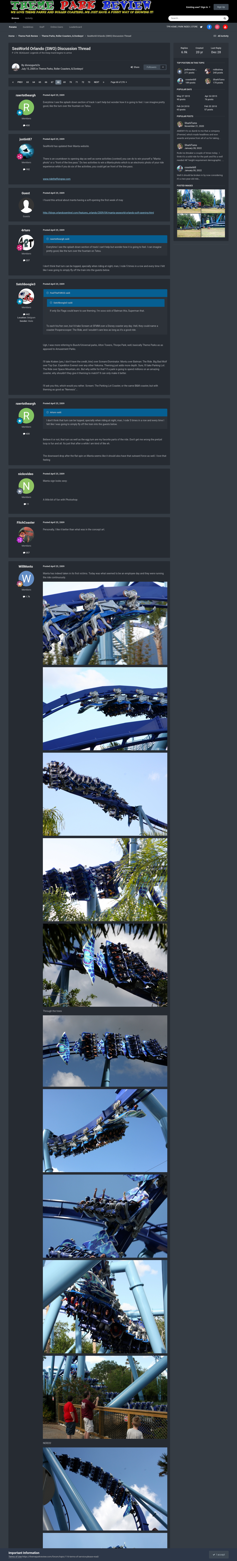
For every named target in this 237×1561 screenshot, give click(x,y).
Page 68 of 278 (119, 82)
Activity (29, 18)
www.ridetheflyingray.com (56, 179)
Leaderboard (75, 27)
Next (96, 82)
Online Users (56, 27)
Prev (20, 82)
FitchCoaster (26, 522)
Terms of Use (15, 1556)
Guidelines (28, 27)
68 (58, 82)
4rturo (25, 230)
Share (135, 67)
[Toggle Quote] (47, 239)
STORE (194, 27)
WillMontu (26, 566)
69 (64, 82)
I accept (219, 1554)
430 (26, 125)
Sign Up (221, 7)
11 (26, 504)
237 (26, 260)
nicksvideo (25, 474)
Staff (41, 27)
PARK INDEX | (184, 27)
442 (26, 314)
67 (52, 82)
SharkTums (219, 79)
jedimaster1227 (192, 69)
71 (77, 82)
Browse (15, 20)
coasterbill (191, 79)
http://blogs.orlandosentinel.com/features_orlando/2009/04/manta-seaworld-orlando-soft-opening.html (98, 212)
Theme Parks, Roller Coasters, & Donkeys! (61, 68)
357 (26, 552)
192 (26, 169)
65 (40, 82)
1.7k (26, 596)
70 (70, 82)
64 (34, 82)
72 (83, 82)
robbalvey (218, 69)
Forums (13, 27)
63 (27, 82)
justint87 (25, 139)
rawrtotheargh (26, 95)
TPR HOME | (172, 27)
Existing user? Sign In (198, 7)
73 (89, 82)
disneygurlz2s (32, 65)
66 (46, 82)
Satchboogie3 (25, 284)
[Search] (186, 18)
